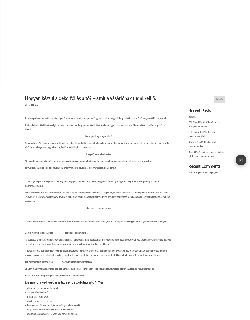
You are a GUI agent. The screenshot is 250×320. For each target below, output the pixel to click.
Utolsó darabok (212, 282)
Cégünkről (13, 282)
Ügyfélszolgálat (39, 282)
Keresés (219, 32)
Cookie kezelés (129, 282)
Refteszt (192, 49)
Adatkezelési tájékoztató (79, 282)
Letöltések (237, 282)
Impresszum (156, 282)
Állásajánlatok (183, 282)
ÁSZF (108, 282)
